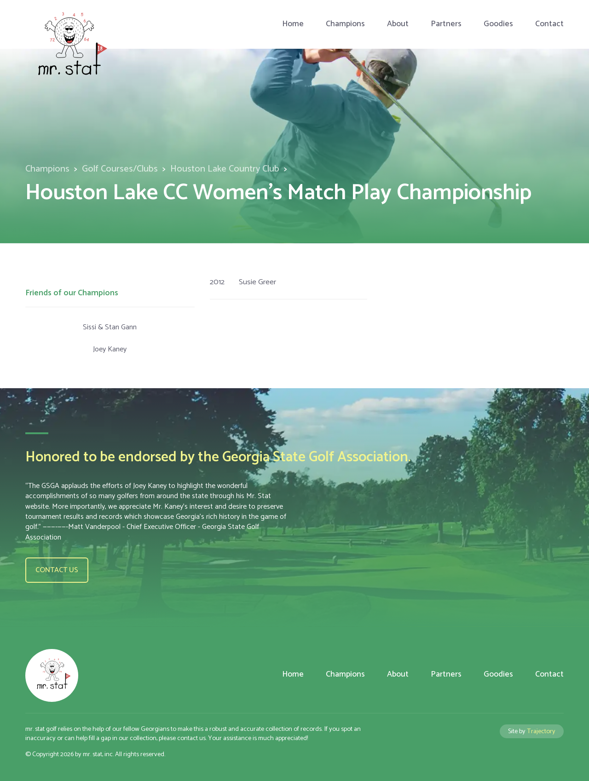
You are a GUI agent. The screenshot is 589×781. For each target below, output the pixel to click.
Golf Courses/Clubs (120, 169)
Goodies (498, 24)
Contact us (56, 570)
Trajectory (541, 731)
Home (293, 24)
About (398, 24)
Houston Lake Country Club (224, 169)
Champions (345, 24)
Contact (549, 24)
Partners (446, 24)
